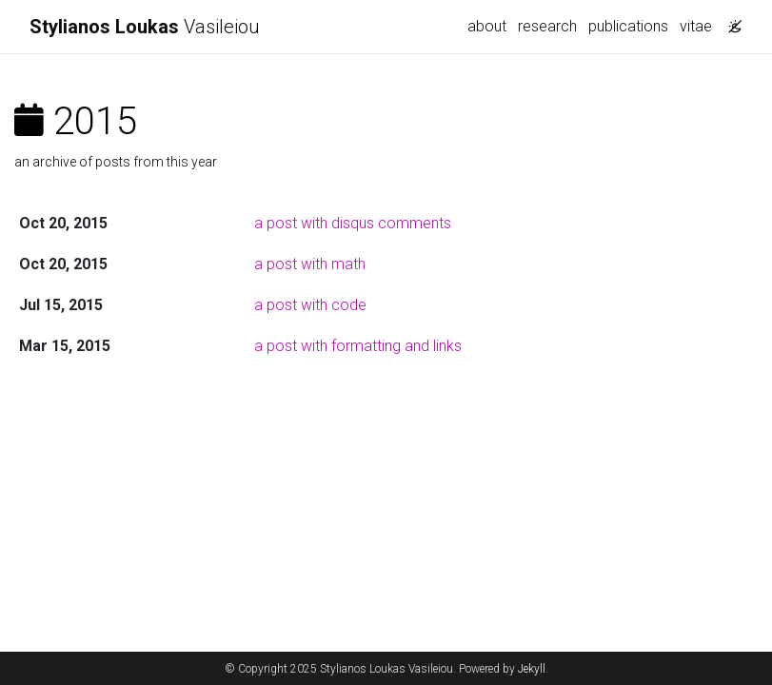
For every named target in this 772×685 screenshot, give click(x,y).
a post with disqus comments (352, 223)
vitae (696, 26)
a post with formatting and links (358, 346)
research (547, 26)
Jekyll (531, 668)
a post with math (310, 264)
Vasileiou (145, 26)
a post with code (310, 305)
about (486, 26)
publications (628, 26)
